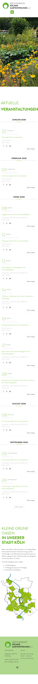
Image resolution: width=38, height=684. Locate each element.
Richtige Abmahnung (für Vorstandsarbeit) (15, 325)
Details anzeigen (31, 149)
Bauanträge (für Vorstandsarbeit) (12, 137)
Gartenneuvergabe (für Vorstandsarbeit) (14, 176)
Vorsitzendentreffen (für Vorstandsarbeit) (15, 421)
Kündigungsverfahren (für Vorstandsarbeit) (15, 241)
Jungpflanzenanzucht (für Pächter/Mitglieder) (16, 214)
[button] (12, 12)
